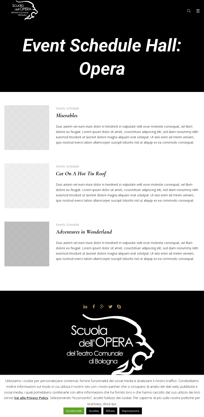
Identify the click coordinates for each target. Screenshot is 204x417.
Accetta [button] (94, 411)
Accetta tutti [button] (74, 411)
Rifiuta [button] (110, 411)
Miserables (66, 115)
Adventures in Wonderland (84, 231)
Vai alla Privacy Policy (31, 398)
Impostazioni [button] (130, 411)
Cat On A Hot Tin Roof (81, 173)
